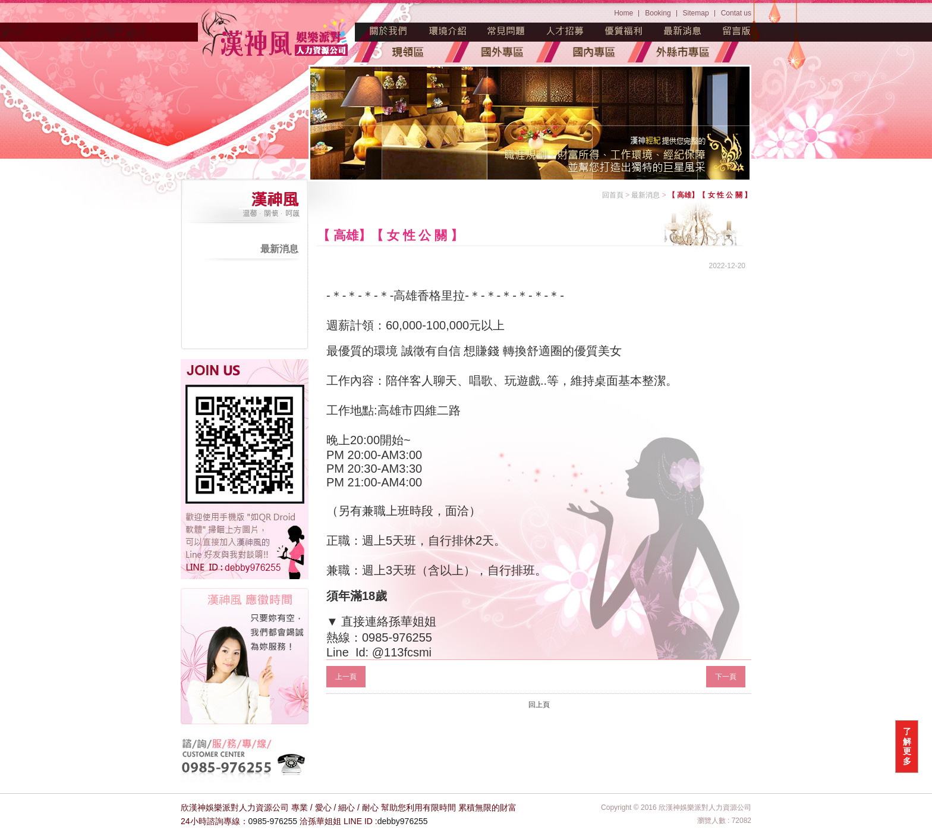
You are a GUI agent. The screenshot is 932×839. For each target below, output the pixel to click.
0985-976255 (273, 821)
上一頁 (346, 677)
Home (623, 13)
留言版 (737, 31)
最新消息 (683, 31)
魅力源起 (389, 31)
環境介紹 (448, 31)
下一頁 (725, 677)
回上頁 (539, 704)
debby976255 (402, 821)
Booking (657, 13)
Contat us (736, 13)
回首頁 (613, 195)
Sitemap (696, 13)
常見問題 (506, 31)
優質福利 (624, 31)
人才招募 (565, 31)
